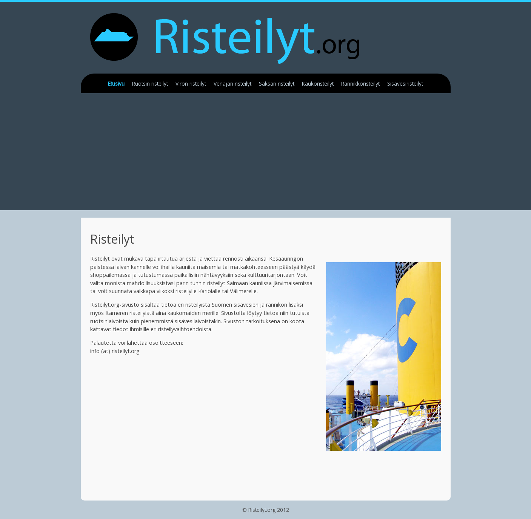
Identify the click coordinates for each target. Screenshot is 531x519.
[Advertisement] (275, 157)
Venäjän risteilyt (232, 83)
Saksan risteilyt (276, 83)
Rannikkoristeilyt (360, 83)
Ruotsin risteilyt (150, 83)
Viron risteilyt (190, 83)
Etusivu (116, 83)
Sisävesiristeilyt (405, 83)
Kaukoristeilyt (318, 83)
